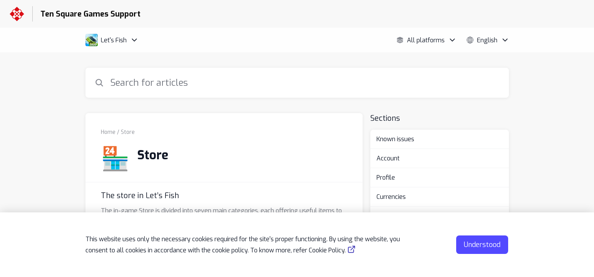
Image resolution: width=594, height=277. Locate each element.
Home (108, 132)
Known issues (395, 139)
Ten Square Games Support (90, 14)
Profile (385, 178)
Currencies (391, 197)
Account (388, 158)
